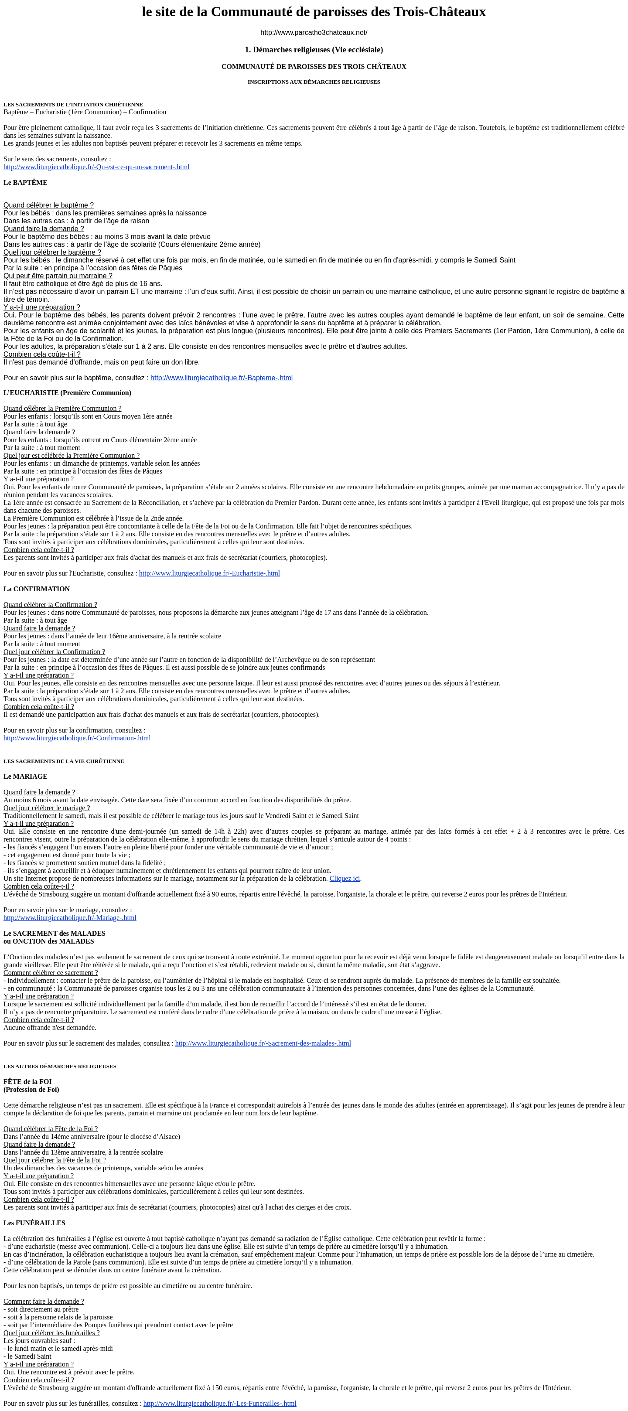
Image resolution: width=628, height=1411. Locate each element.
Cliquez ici (345, 878)
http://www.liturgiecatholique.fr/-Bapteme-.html (221, 378)
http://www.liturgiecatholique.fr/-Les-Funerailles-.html (220, 1403)
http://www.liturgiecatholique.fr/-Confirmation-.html (77, 738)
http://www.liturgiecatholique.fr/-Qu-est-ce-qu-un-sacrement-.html (96, 166)
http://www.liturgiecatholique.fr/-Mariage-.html (70, 917)
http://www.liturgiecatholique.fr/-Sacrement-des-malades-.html (263, 1043)
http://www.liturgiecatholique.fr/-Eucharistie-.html (209, 573)
